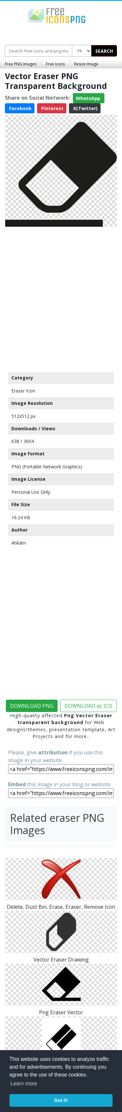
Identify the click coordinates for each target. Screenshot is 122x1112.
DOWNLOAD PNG (31, 705)
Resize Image (86, 64)
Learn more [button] (23, 1083)
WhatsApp (89, 98)
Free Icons (55, 64)
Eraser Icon (23, 391)
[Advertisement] (61, 298)
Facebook (20, 108)
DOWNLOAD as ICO (88, 705)
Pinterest (51, 108)
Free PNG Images (20, 64)
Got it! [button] (61, 1100)
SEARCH (104, 51)
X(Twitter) (85, 108)
